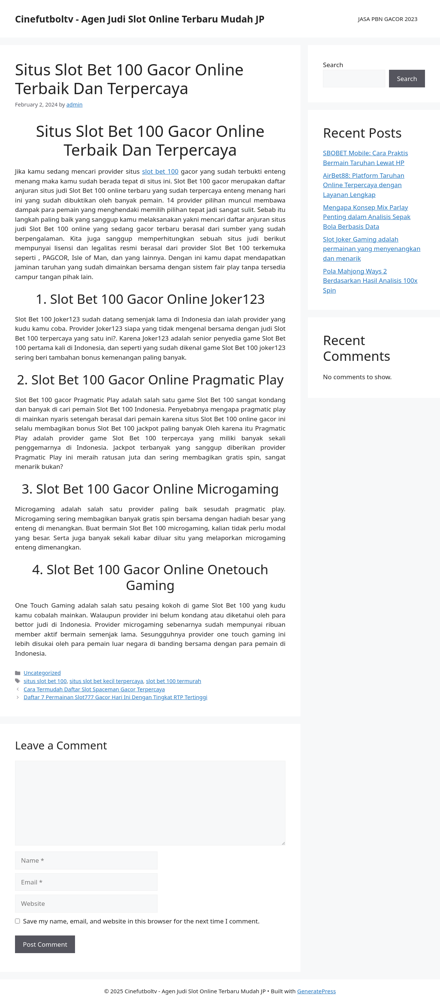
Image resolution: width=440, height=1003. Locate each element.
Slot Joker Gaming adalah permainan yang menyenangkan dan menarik (371, 249)
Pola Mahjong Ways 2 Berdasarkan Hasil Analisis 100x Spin (370, 280)
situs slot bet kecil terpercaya (106, 681)
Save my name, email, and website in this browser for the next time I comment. (141, 921)
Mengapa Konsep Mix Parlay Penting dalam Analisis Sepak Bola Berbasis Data (366, 217)
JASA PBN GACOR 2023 (387, 19)
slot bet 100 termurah (173, 681)
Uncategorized (42, 672)
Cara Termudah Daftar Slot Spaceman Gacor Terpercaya (94, 689)
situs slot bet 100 (45, 681)
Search (333, 64)
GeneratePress (316, 991)
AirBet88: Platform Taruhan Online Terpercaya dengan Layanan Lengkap (363, 185)
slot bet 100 (160, 171)
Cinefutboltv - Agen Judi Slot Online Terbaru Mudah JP (139, 18)
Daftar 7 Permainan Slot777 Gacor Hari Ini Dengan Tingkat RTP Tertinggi (115, 697)
